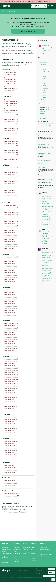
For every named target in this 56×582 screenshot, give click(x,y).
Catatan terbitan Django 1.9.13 (11, 167)
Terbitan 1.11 (46, 69)
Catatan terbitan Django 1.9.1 (10, 194)
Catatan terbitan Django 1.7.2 (10, 277)
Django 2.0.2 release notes (10, 86)
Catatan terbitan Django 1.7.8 (10, 263)
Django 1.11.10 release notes (10, 110)
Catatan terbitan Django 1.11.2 (11, 128)
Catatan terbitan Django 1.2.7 (10, 441)
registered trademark (39, 577)
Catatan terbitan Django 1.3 (10, 432)
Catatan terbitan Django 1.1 (10, 472)
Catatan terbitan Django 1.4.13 (11, 379)
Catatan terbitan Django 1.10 (10, 159)
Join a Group (16, 547)
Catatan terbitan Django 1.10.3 (11, 152)
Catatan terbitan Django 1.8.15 (11, 214)
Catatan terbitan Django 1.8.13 (11, 219)
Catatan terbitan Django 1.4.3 (10, 401)
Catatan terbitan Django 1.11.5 (11, 121)
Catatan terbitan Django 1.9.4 (10, 188)
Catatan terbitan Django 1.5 (10, 350)
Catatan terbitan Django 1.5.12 (11, 323)
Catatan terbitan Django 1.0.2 (10, 480)
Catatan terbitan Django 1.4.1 (10, 406)
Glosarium (5, 521)
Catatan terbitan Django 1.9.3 (10, 190)
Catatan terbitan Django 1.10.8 (11, 141)
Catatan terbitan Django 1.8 (10, 248)
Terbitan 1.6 (45, 81)
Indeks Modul (45, 144)
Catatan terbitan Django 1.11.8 (11, 114)
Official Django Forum (44, 160)
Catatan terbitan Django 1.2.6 (10, 443)
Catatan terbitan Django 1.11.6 (11, 119)
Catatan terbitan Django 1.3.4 (10, 423)
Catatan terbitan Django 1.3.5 (10, 421)
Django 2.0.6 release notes (10, 77)
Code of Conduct (6, 560)
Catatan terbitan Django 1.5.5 (10, 339)
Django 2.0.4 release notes (10, 81)
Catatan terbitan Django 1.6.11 (11, 290)
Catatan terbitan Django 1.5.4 (10, 341)
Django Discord (26, 549)
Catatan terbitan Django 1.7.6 (10, 268)
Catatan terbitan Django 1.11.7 (11, 117)
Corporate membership (45, 549)
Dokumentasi (8, 11)
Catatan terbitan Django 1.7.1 (10, 279)
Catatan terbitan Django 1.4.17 (11, 370)
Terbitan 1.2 (45, 90)
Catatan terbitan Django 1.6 (10, 314)
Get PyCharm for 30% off (28, 31)
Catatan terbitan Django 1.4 (10, 408)
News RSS (33, 560)
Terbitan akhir (44, 64)
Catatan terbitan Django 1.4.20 (11, 363)
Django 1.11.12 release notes (10, 105)
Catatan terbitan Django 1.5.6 (10, 336)
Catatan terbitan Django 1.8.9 (10, 228)
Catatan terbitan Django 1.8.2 (10, 243)
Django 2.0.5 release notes (10, 79)
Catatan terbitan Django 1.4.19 (11, 365)
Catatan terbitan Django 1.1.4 (10, 465)
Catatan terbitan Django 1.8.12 (11, 221)
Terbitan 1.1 (45, 92)
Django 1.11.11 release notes (10, 108)
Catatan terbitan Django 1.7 (10, 281)
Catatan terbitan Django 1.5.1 (10, 348)
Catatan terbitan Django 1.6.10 (11, 292)
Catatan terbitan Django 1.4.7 (10, 392)
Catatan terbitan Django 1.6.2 (10, 310)
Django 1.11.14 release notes (10, 101)
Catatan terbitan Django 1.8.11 (11, 223)
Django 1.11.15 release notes (10, 99)
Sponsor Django (43, 547)
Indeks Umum (43, 116)
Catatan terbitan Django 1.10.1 (11, 157)
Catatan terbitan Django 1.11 (10, 132)
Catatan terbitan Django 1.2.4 (10, 448)
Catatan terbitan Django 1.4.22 (11, 358)
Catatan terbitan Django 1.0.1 (10, 482)
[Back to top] (53, 579)
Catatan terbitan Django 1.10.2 (11, 154)
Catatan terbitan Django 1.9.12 (11, 170)
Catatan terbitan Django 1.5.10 (11, 327)
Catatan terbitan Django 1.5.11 (11, 325)
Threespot (39, 571)
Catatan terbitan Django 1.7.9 (10, 261)
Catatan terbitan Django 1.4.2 (10, 404)
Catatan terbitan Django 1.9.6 (10, 183)
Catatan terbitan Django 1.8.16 (11, 212)
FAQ (39, 135)
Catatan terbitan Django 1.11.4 (11, 123)
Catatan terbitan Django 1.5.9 (10, 330)
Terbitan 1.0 (45, 95)
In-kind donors (23, 570)
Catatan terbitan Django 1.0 (10, 485)
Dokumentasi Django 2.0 (45, 125)
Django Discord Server (44, 153)
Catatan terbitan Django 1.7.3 (10, 274)
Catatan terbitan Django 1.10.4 (11, 150)
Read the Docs (49, 182)
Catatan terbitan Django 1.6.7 (10, 299)
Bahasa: (51, 572)
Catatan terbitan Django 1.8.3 (10, 241)
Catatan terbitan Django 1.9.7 (10, 181)
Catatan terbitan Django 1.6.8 (10, 296)
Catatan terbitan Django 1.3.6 (10, 419)
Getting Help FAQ (26, 547)
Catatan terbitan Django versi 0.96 (11, 493)
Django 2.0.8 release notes (10, 72)
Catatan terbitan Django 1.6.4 (10, 305)
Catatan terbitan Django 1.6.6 (10, 301)
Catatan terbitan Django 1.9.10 (11, 174)
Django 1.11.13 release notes (10, 103)
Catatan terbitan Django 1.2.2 (10, 452)
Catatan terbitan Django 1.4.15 (11, 374)
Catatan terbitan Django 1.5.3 (10, 343)
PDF (52, 179)
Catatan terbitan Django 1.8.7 (10, 232)
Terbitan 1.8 (45, 76)
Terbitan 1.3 (45, 88)
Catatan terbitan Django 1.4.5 (10, 397)
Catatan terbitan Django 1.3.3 (10, 426)
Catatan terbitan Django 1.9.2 (10, 192)
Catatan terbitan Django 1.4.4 (10, 399)
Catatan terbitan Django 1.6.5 (10, 303)
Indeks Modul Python (44, 118)
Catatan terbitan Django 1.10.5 (11, 148)
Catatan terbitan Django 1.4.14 (11, 376)
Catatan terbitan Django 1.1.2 (10, 470)
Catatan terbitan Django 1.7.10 (11, 259)
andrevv (39, 573)
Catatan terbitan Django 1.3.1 (10, 430)
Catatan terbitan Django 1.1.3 (10, 467)
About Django (5, 547)
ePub (39, 180)
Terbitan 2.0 (45, 66)
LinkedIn (33, 558)
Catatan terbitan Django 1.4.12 (11, 381)
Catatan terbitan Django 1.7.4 (10, 272)
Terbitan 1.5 (45, 83)
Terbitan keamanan (45, 99)
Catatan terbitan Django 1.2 (10, 457)
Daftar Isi (40, 146)
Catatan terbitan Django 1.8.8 (10, 230)
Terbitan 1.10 (46, 71)
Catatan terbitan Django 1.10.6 (11, 145)
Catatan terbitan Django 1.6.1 (10, 312)
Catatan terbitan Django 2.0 (10, 90)
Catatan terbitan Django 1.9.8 (10, 179)
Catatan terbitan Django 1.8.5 (10, 237)
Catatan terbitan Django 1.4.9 (10, 388)
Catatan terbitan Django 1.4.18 (11, 367)
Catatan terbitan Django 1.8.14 (11, 216)
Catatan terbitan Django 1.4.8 (10, 390)
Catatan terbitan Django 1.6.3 (10, 308)
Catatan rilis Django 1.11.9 (10, 112)
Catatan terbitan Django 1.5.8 (10, 332)
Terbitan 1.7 (45, 78)
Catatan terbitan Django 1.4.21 (11, 361)
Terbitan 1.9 (45, 73)
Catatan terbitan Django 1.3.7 (10, 417)
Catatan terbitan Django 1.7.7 (10, 265)
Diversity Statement (6, 562)
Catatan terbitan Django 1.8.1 (10, 246)
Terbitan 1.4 (45, 85)
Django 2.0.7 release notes (10, 74)
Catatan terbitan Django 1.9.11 (11, 172)
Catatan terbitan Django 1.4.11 (11, 383)
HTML (48, 179)
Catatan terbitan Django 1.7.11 (11, 256)
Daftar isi (42, 113)
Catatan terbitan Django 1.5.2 (10, 345)
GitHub (32, 547)
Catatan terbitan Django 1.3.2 (10, 428)
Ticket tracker (41, 167)
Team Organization (6, 553)
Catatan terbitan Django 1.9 (10, 197)
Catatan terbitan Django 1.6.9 (10, 294)
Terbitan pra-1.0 (46, 97)
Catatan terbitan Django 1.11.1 (11, 130)
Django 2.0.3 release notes (10, 83)
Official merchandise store (45, 552)
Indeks (40, 144)
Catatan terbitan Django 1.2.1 (10, 454)
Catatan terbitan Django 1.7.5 (10, 270)
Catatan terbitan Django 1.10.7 (11, 143)
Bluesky (33, 556)
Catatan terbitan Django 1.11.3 (11, 126)
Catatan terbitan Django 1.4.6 (10, 395)
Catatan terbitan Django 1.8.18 (11, 207)
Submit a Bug (17, 553)
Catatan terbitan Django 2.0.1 (10, 88)
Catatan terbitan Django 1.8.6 (10, 234)
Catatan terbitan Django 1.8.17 (11, 210)
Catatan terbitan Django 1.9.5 (10, 185)
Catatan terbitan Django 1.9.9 (10, 176)
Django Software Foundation (13, 577)
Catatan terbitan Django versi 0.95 (11, 495)
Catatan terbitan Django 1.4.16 (11, 372)
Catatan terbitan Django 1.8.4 (10, 239)
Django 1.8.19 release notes (10, 205)
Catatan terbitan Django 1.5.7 (10, 334)
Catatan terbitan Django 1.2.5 (10, 445)
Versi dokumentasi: (49, 576)
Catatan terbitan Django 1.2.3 (10, 450)
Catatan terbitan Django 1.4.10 (11, 386)
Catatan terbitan (43, 62)
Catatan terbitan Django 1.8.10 (11, 225)
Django (6, 6)
